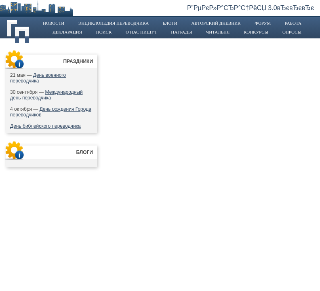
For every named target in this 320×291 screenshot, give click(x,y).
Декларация (67, 32)
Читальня (217, 32)
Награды (181, 32)
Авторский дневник (215, 23)
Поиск (104, 32)
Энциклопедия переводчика (113, 23)
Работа (293, 23)
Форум (263, 23)
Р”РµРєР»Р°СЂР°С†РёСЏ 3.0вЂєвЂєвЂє (250, 7)
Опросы (291, 32)
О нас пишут (141, 32)
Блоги (170, 23)
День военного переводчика (38, 78)
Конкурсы (256, 32)
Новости (53, 23)
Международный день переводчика (46, 95)
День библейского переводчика (45, 126)
